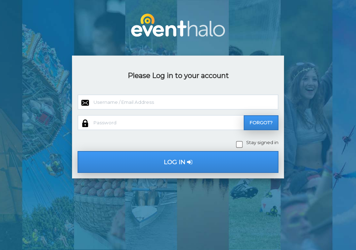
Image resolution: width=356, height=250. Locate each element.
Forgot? (261, 122)
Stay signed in (257, 142)
